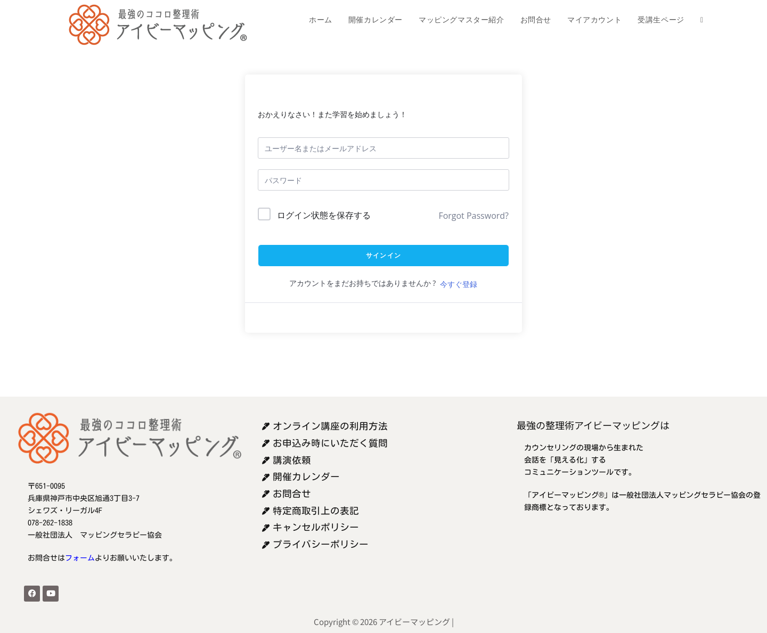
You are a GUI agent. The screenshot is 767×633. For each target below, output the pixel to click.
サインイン (383, 255)
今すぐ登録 (458, 284)
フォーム (80, 558)
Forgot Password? (473, 215)
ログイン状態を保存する (324, 215)
